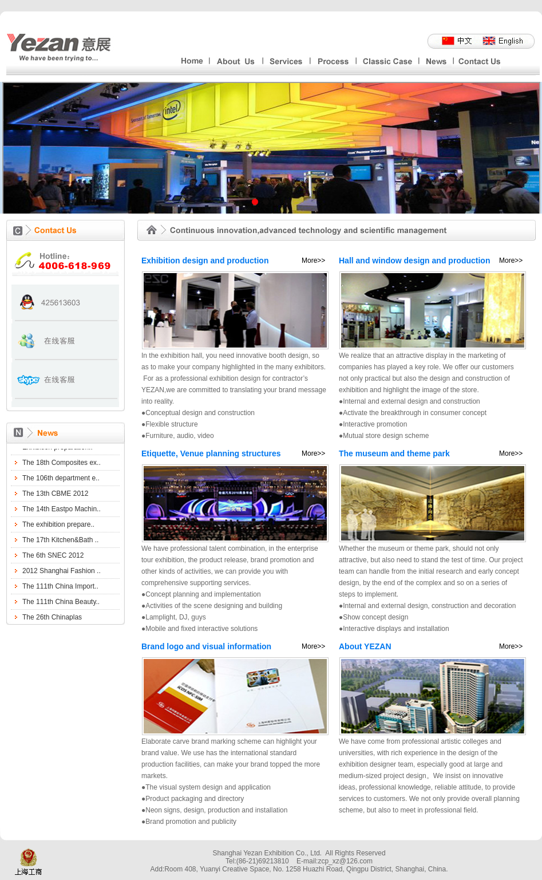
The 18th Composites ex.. (61, 464)
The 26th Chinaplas (52, 619)
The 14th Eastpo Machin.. (61, 511)
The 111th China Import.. (60, 588)
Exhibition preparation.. (57, 449)
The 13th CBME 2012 (55, 495)
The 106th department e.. (61, 480)
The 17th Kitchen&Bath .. (60, 542)
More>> (313, 260)
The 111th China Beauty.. (61, 603)
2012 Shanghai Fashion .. (61, 573)
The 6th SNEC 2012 (53, 557)
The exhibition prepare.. (58, 526)
